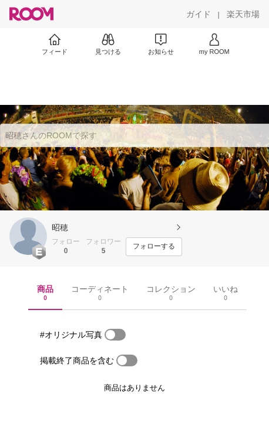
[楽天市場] (243, 14)
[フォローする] (154, 246)
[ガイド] (198, 14)
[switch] (115, 335)
